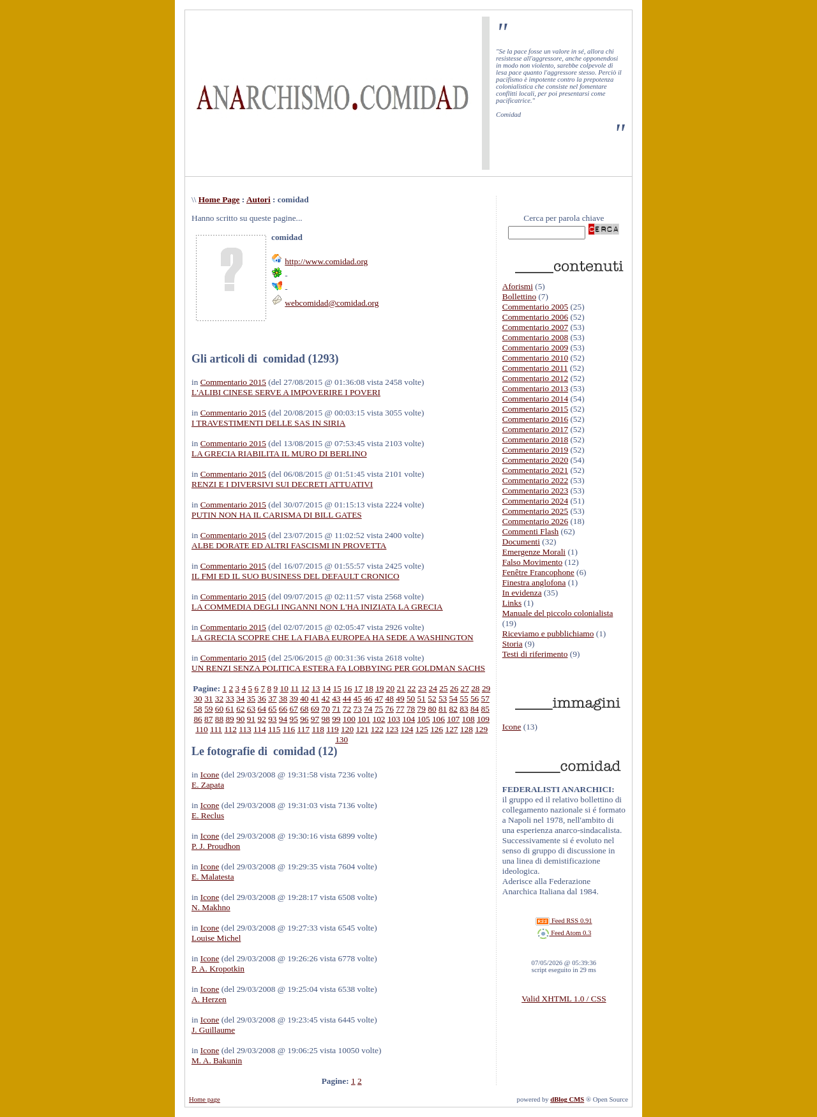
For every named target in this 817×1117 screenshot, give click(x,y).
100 (349, 719)
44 (347, 698)
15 (337, 688)
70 (326, 709)
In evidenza (522, 592)
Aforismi (517, 286)
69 (315, 709)
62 (240, 709)
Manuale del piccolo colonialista (557, 613)
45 (358, 698)
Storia (512, 643)
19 (379, 688)
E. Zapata (207, 785)
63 (251, 709)
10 (284, 688)
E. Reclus (207, 815)
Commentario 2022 (535, 480)
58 (197, 709)
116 (289, 729)
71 (336, 709)
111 (216, 729)
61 (229, 709)
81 (442, 709)
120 (347, 729)
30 (197, 698)
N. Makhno (210, 907)
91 (251, 719)
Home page (204, 1099)
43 (336, 698)
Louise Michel (216, 938)
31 (208, 698)
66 (283, 709)
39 (294, 698)
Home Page (219, 199)
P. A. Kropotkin (217, 968)
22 (411, 688)
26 (454, 688)
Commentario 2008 (535, 337)
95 (293, 719)
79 (421, 709)
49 (400, 698)
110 (201, 729)
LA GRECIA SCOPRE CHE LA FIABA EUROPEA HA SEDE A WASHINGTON (332, 637)
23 (422, 688)
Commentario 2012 (535, 378)
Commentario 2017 (535, 429)
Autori (258, 199)
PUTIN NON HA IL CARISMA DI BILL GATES (276, 515)
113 (245, 729)
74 (368, 709)
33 (229, 698)
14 (326, 688)
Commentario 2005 (535, 306)
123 (392, 729)
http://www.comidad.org (326, 261)
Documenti (521, 541)
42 (326, 698)
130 (341, 739)
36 (261, 698)
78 (411, 709)
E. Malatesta (212, 876)
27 (465, 688)
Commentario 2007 (535, 327)
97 (315, 719)
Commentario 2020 (535, 460)
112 (230, 729)
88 (219, 719)
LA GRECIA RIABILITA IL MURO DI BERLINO (279, 453)
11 (294, 688)
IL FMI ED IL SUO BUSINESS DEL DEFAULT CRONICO (295, 576)
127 (452, 729)
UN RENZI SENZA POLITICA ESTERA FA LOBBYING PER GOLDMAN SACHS (338, 668)
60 (219, 709)
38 (283, 698)
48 (390, 698)
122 (377, 729)
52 (432, 698)
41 (315, 698)
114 (259, 729)
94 (283, 719)
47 (379, 698)
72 (347, 709)
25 (443, 688)
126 (436, 729)
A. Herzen (209, 999)
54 (453, 698)
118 (317, 729)
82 (453, 709)
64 (261, 709)
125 (422, 729)
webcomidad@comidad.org (332, 303)
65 (272, 709)
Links (511, 603)
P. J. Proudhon (215, 846)
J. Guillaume (213, 1030)
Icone (210, 774)
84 (474, 709)
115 (274, 729)
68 (304, 709)
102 (379, 719)
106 (438, 719)
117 (303, 729)
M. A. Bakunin (216, 1060)
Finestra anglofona (534, 582)
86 (197, 719)
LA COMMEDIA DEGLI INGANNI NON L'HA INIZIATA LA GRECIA (317, 606)
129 (481, 729)
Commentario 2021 (535, 470)
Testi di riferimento (535, 654)
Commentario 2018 (535, 439)
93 (272, 719)
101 (363, 719)
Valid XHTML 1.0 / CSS (563, 998)
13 (315, 688)
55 (464, 698)
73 (358, 709)
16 (347, 688)
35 (251, 698)
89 (229, 719)
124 (406, 729)
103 (393, 719)
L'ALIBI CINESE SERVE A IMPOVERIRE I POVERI (285, 392)
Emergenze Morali (534, 552)
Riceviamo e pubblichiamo (548, 633)
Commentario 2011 (535, 368)
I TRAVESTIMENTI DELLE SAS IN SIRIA (268, 423)
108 (468, 719)
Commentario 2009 (535, 347)
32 (219, 698)
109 (483, 719)
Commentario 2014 (535, 398)
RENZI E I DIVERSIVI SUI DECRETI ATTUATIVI (282, 484)
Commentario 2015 (233, 382)
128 (466, 729)
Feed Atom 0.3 (564, 932)
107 (453, 719)
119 (332, 729)
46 (368, 698)
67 (294, 709)
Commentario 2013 (535, 388)
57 (485, 698)
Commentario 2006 (535, 317)
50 (411, 698)
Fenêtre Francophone (538, 572)
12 (305, 688)
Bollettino (519, 296)
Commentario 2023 (535, 490)
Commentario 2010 (535, 358)
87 (208, 719)
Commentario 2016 (535, 419)
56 (474, 698)
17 (358, 688)
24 (433, 688)
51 (421, 698)
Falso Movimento (532, 562)
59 (208, 709)
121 (362, 729)
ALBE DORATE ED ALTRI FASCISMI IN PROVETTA (289, 545)
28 (475, 688)
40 (304, 698)
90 (240, 719)
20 (390, 688)
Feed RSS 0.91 (564, 920)
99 (336, 719)
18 (368, 688)
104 (408, 719)
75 (379, 709)
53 (442, 698)
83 (464, 709)
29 (486, 688)
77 (400, 709)
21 (401, 688)
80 (432, 709)
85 (485, 709)
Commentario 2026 (535, 521)
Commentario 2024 (535, 501)
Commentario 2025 (535, 511)
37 (272, 698)
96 (304, 719)
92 (261, 719)
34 (240, 698)
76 (390, 709)
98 (326, 719)
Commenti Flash (530, 531)
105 (423, 719)
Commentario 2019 (535, 449)
